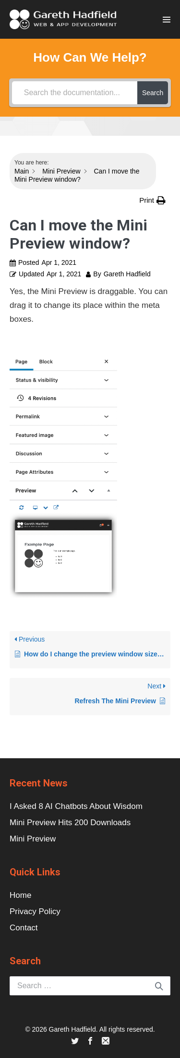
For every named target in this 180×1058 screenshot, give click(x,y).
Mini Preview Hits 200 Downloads (70, 822)
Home (20, 895)
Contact (24, 927)
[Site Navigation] (166, 19)
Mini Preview (33, 838)
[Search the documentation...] (74, 92)
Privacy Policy (35, 911)
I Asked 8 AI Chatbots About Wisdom (76, 806)
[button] (152, 200)
